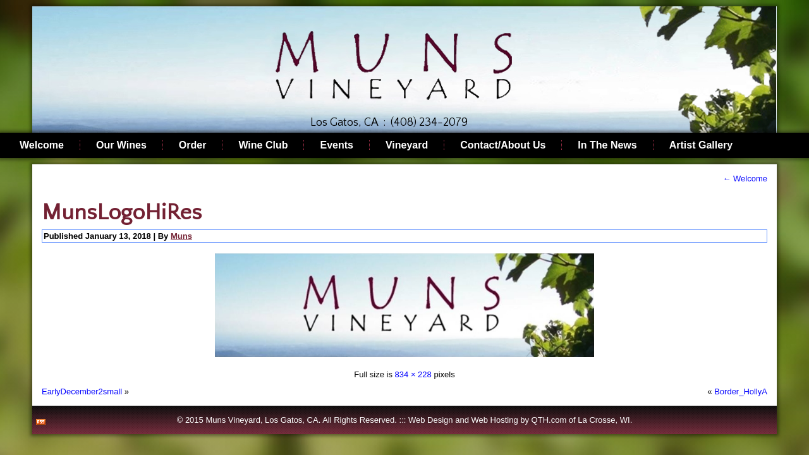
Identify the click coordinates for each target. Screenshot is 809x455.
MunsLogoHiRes (122, 212)
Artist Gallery (701, 145)
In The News (607, 145)
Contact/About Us (502, 145)
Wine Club (263, 145)
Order (193, 145)
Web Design (430, 420)
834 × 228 (413, 374)
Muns (181, 236)
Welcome (42, 145)
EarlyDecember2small (82, 391)
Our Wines (121, 145)
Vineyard (407, 145)
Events (336, 145)
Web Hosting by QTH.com (518, 420)
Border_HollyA (740, 391)
